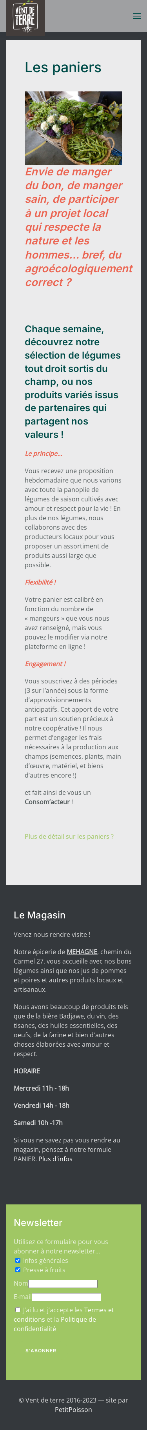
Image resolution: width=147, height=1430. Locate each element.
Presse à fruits (44, 1270)
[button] (137, 16)
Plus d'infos (55, 1159)
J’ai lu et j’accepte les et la (64, 1319)
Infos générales (45, 1260)
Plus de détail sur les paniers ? (69, 836)
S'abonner (40, 1350)
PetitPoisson (73, 1409)
